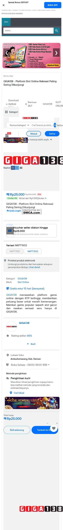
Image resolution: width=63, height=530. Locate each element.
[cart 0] (7, 135)
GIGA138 (47, 103)
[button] (31, 5)
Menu (6, 22)
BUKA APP (53, 5)
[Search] (28, 31)
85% (29, 335)
